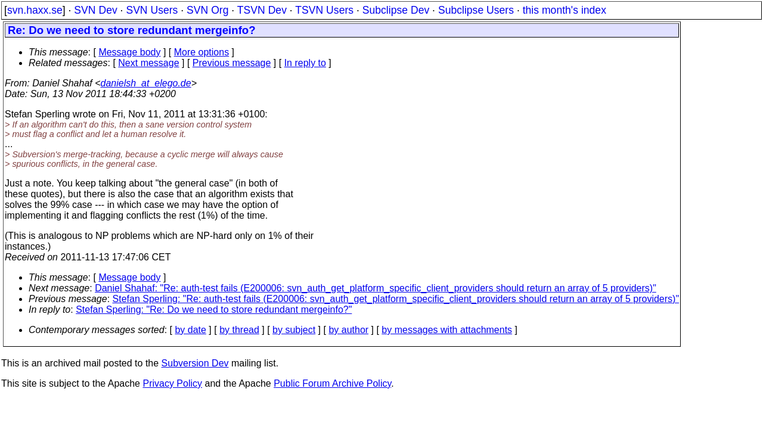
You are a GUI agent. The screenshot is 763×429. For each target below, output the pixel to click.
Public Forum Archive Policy (332, 383)
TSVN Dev (262, 10)
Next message (148, 63)
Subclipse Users (476, 10)
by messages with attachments (447, 330)
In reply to (305, 63)
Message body (129, 52)
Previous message (232, 63)
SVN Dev (95, 10)
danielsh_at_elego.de (146, 83)
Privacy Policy (172, 383)
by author (348, 330)
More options (201, 52)
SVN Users (152, 10)
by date (190, 330)
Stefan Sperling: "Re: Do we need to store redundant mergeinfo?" (214, 309)
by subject (293, 330)
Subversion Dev (195, 363)
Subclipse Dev (395, 10)
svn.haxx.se (35, 10)
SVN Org (207, 10)
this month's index (564, 10)
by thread (239, 330)
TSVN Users (324, 10)
